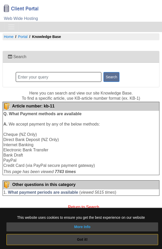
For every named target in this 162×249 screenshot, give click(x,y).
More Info (82, 227)
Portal (23, 37)
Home (8, 37)
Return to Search (83, 206)
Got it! (82, 239)
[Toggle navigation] (11, 27)
